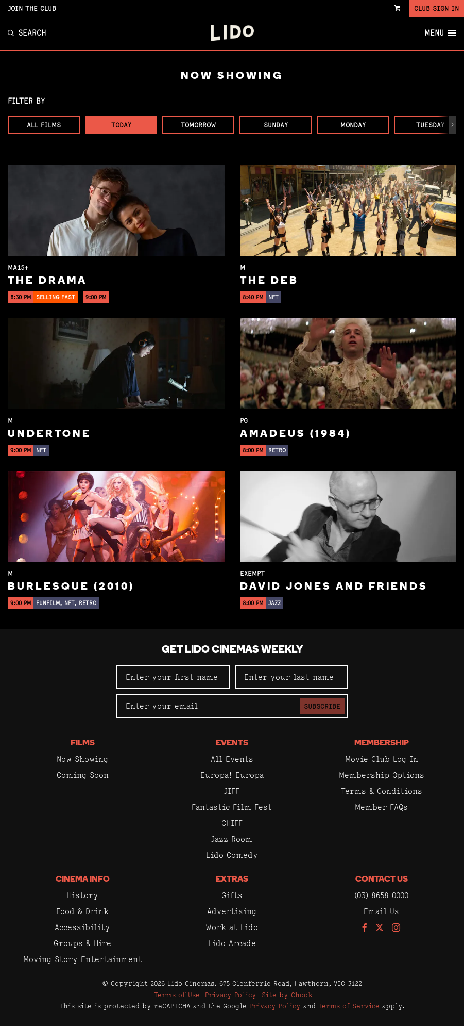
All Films (44, 125)
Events (232, 743)
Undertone (49, 434)
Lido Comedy (232, 855)
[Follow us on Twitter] (379, 928)
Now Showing (82, 759)
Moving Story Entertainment (82, 959)
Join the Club (32, 8)
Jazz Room (231, 839)
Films (83, 743)
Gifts (232, 895)
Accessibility (82, 927)
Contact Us (381, 879)
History (82, 895)
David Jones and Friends (334, 587)
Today (121, 125)
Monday (353, 125)
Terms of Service (349, 1006)
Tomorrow (198, 125)
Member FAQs (381, 807)
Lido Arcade (232, 943)
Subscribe (322, 706)
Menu (440, 33)
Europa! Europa (232, 775)
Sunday (276, 125)
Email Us (381, 911)
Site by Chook (287, 994)
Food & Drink (82, 911)
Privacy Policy (230, 994)
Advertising (231, 911)
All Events (232, 759)
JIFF (231, 791)
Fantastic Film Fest (232, 807)
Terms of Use (177, 994)
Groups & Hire (82, 943)
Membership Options (381, 775)
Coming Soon (83, 775)
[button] (452, 125)
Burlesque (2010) (71, 587)
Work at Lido (231, 927)
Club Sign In (436, 8)
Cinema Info (83, 879)
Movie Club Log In (381, 759)
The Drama (47, 281)
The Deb (269, 281)
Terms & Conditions (381, 791)
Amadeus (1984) (295, 434)
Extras (232, 879)
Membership (381, 743)
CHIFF (232, 823)
